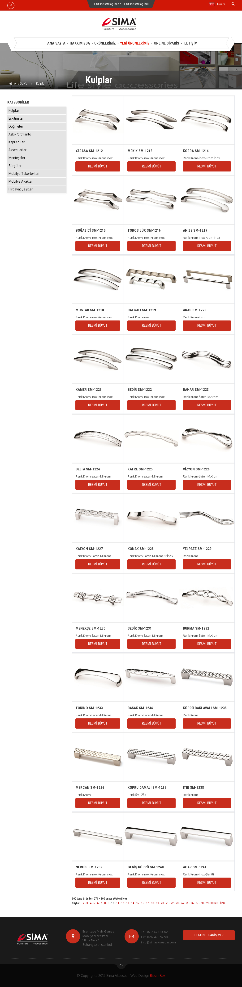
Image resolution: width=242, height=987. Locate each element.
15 (137, 903)
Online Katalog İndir (137, 4)
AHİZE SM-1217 (195, 230)
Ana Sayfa (18, 83)
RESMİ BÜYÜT (97, 166)
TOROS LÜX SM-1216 (144, 230)
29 (207, 903)
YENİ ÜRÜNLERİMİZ (135, 43)
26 (192, 903)
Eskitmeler (16, 119)
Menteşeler (17, 160)
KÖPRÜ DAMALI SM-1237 (147, 787)
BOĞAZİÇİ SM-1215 (91, 230)
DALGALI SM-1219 (141, 310)
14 (132, 903)
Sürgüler (15, 169)
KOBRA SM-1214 (196, 151)
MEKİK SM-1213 (139, 151)
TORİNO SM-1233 (89, 708)
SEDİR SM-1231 (139, 628)
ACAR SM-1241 (195, 867)
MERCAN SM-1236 (90, 787)
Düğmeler (16, 127)
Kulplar (14, 111)
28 (202, 903)
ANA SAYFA (56, 43)
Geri (215, 903)
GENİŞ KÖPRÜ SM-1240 (145, 867)
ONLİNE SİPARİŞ (166, 43)
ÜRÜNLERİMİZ (105, 43)
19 (157, 903)
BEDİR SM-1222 (139, 389)
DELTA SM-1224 (88, 469)
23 (177, 903)
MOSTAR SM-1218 (90, 310)
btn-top (121, 966)
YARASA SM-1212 (90, 151)
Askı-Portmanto (20, 136)
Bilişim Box (157, 975)
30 (212, 903)
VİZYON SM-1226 (196, 469)
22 (172, 903)
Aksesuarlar (17, 152)
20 (162, 903)
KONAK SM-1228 (140, 548)
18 (152, 903)
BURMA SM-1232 (196, 628)
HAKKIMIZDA (80, 43)
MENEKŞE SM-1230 (91, 628)
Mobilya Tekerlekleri (24, 177)
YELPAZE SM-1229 (197, 548)
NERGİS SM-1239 (89, 867)
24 (182, 903)
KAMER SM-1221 (89, 389)
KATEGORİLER (18, 102)
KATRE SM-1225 (140, 469)
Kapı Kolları (17, 144)
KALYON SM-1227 (89, 548)
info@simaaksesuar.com (158, 942)
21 (167, 903)
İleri (222, 903)
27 (197, 903)
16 (142, 903)
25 (187, 903)
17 (147, 903)
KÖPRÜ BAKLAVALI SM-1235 (205, 708)
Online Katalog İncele (108, 4)
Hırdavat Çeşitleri (22, 194)
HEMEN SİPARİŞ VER (209, 935)
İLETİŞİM (190, 43)
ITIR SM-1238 (193, 787)
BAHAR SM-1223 (196, 389)
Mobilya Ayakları (21, 185)
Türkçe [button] (217, 4)
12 (122, 903)
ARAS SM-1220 (195, 310)
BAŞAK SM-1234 (140, 708)
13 (127, 903)
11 (117, 903)
